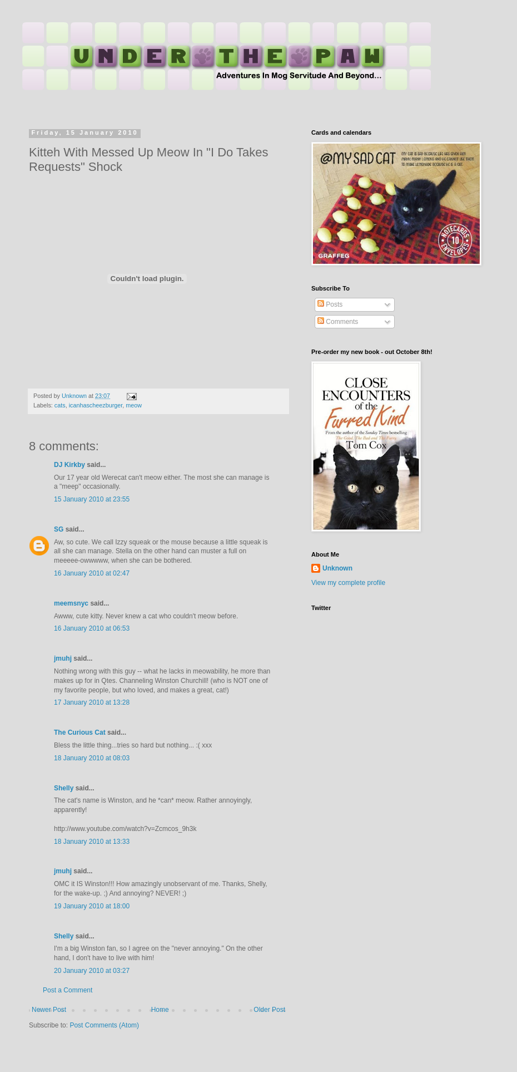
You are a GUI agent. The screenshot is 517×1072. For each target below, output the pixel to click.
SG (58, 529)
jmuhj (63, 658)
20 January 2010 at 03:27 (92, 971)
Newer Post (49, 1010)
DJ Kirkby (69, 465)
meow (134, 405)
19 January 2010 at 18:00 (92, 906)
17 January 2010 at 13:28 (92, 702)
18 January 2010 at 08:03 (92, 758)
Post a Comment (67, 990)
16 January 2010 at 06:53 (92, 628)
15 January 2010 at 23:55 (92, 499)
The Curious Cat (80, 732)
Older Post (269, 1010)
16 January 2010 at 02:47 (92, 573)
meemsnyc (71, 603)
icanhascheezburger (96, 405)
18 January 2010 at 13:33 (92, 841)
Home (160, 1010)
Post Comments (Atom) (104, 1025)
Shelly (63, 788)
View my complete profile (348, 583)
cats (60, 405)
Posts (329, 304)
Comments (337, 322)
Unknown (337, 568)
